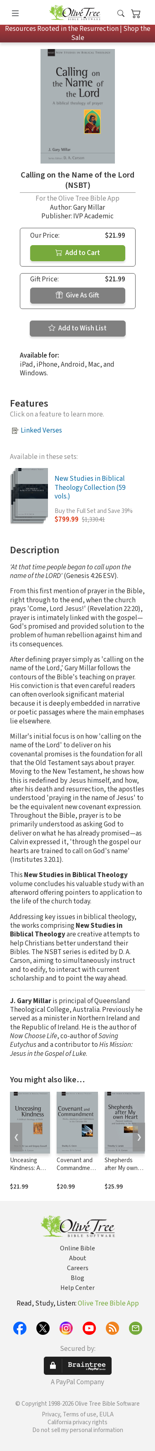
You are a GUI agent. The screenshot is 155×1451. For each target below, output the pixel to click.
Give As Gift (77, 295)
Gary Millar (89, 208)
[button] (120, 13)
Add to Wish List (77, 328)
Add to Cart (77, 253)
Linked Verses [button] (41, 430)
